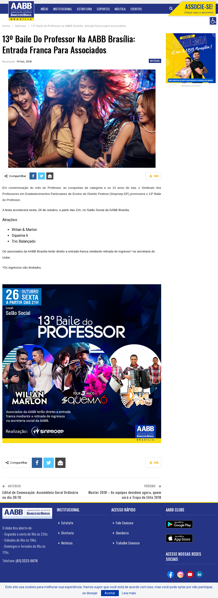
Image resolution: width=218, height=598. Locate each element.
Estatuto (67, 522)
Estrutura (84, 8)
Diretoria (67, 532)
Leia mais (129, 593)
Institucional (62, 8)
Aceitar (110, 593)
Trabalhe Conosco (128, 542)
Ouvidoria (122, 532)
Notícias (155, 60)
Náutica (120, 8)
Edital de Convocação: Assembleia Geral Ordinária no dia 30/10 (40, 495)
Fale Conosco (124, 522)
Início (44, 8)
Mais (134, 8)
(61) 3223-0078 (27, 560)
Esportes (103, 8)
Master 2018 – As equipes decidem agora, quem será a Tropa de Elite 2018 (124, 495)
